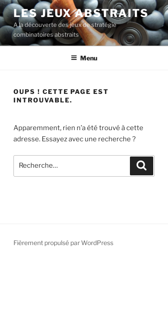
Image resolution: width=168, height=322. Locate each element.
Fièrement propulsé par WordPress (63, 242)
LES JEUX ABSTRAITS (81, 13)
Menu (84, 58)
